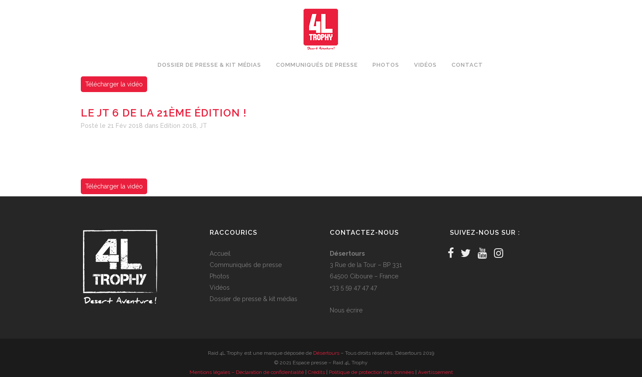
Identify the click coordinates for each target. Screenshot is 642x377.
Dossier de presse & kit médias (253, 298)
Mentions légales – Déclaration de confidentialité (247, 372)
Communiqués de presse (246, 264)
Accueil (220, 253)
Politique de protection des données (371, 372)
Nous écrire (346, 310)
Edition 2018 (178, 125)
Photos (219, 276)
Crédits (316, 372)
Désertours (326, 353)
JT (203, 125)
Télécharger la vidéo (114, 84)
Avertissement (435, 372)
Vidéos (220, 287)
